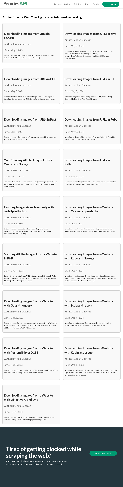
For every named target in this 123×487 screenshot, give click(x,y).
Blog (87, 4)
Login (96, 4)
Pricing (78, 4)
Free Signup (110, 4)
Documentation (62, 4)
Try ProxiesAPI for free (103, 453)
